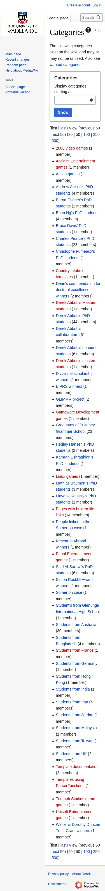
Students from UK (71, 753)
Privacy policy (58, 874)
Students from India (73, 689)
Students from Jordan (74, 715)
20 (70, 134)
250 (96, 134)
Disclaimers (57, 884)
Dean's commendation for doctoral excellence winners (78, 289)
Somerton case (69, 592)
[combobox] (75, 100)
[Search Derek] (91, 17)
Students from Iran (72, 702)
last (63, 128)
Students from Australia (76, 624)
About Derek (81, 874)
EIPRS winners (69, 386)
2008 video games (72, 148)
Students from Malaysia (76, 727)
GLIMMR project (70, 399)
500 (55, 140)
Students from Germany (76, 663)
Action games (68, 174)
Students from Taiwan (74, 741)
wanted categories (65, 64)
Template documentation (77, 766)
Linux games (67, 476)
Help (92, 30)
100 (86, 134)
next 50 (58, 134)
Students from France (75, 650)
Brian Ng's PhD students (77, 213)
